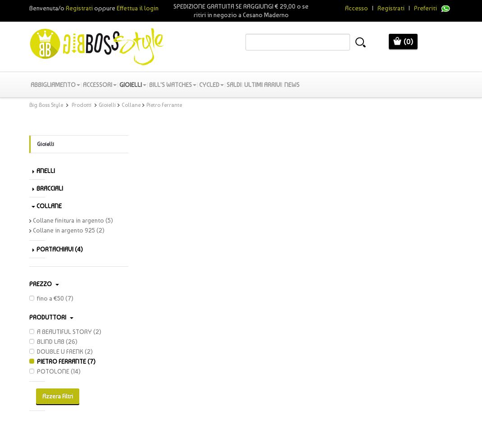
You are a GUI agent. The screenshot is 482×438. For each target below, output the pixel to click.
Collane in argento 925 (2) (67, 230)
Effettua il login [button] (138, 8)
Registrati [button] (79, 8)
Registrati (391, 8)
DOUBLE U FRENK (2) (61, 351)
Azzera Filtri (57, 396)
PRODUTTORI (51, 317)
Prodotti (81, 105)
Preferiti (425, 8)
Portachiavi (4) (57, 249)
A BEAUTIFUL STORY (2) (65, 331)
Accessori (100, 84)
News (292, 84)
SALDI (234, 84)
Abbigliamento (55, 84)
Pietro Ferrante (164, 105)
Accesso (356, 8)
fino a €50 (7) (51, 298)
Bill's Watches (172, 84)
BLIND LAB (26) (53, 341)
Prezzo (44, 283)
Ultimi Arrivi (263, 84)
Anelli (43, 170)
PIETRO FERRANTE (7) (62, 361)
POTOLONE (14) (55, 371)
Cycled (211, 84)
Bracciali (47, 188)
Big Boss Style (46, 105)
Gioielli (132, 84)
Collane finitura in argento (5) (71, 220)
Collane (131, 105)
